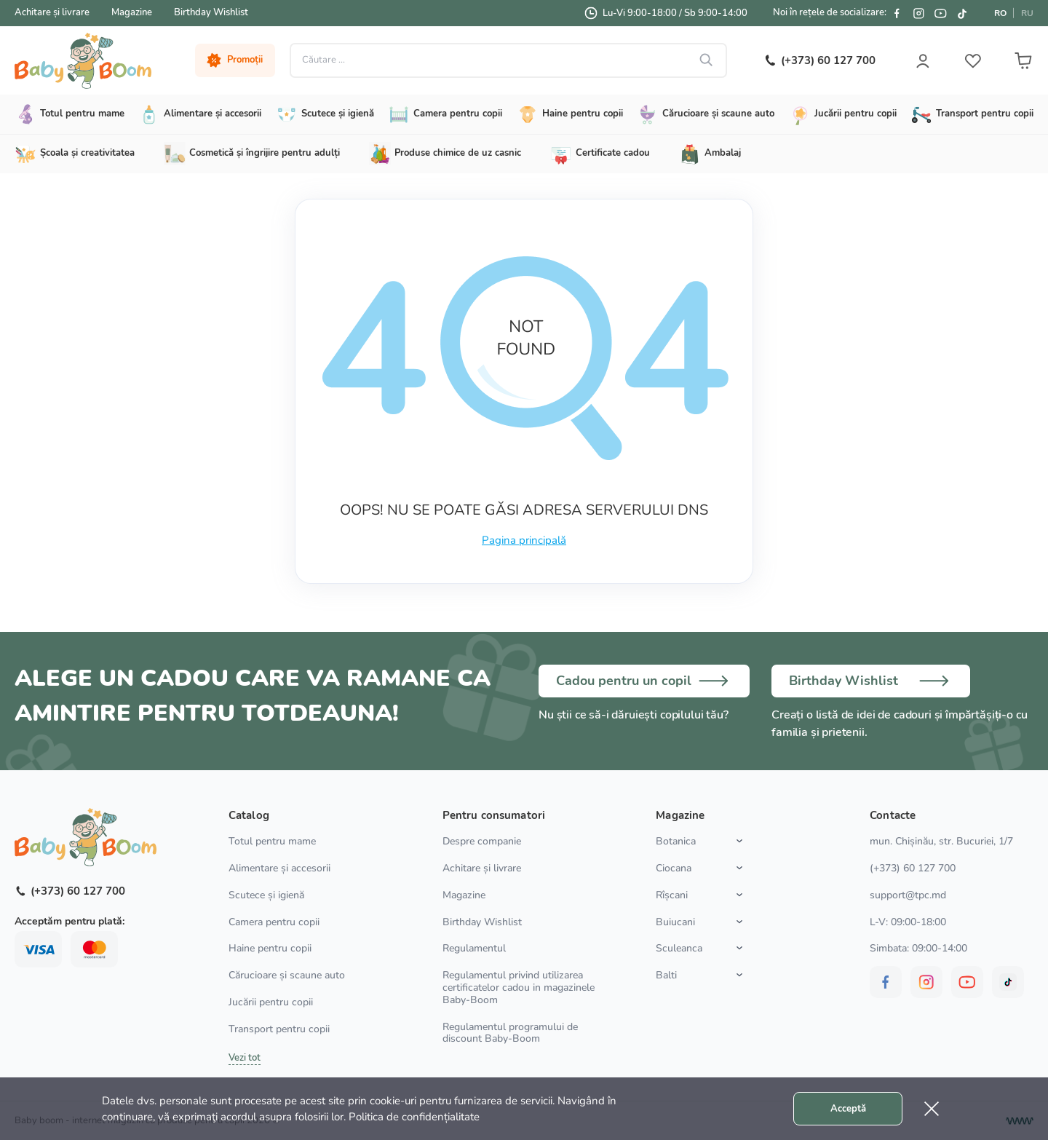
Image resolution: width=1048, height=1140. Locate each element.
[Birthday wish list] (873, 680)
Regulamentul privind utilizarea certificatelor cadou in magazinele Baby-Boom (518, 987)
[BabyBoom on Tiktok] (962, 13)
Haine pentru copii (270, 948)
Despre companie (481, 841)
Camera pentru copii (274, 922)
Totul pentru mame (272, 841)
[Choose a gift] (644, 680)
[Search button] (704, 60)
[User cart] (1022, 60)
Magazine (131, 12)
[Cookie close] (931, 1108)
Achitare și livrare (52, 12)
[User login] (921, 60)
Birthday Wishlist (211, 12)
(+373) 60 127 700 (913, 868)
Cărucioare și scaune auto (287, 975)
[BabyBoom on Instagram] (918, 13)
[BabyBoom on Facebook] (896, 13)
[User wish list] (971, 60)
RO (1000, 13)
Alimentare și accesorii (279, 868)
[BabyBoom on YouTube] (940, 13)
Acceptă (848, 1108)
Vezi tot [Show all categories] (245, 1057)
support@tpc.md (908, 895)
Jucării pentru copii (271, 1002)
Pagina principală (524, 540)
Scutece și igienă (266, 895)
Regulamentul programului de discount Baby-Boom (510, 1033)
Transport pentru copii (279, 1029)
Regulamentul (474, 948)
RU (1027, 13)
